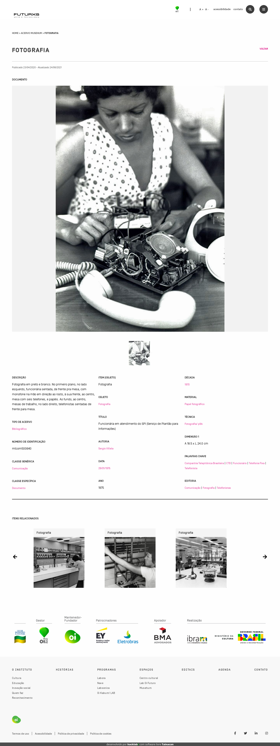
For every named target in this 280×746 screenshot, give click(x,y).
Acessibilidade (43, 733)
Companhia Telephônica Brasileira (204, 463)
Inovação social (21, 687)
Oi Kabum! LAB (106, 692)
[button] (15, 557)
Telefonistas (224, 487)
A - (207, 9)
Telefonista (191, 468)
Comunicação (20, 468)
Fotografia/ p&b (194, 423)
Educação (18, 683)
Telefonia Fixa (256, 463)
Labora (101, 678)
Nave (100, 683)
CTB (228, 463)
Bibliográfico (19, 428)
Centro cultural (149, 678)
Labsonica (103, 687)
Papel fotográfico (194, 404)
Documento (18, 488)
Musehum (146, 687)
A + (201, 9)
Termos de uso (20, 733)
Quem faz (17, 692)
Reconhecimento (22, 697)
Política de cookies (100, 733)
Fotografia (104, 404)
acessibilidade (221, 9)
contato (238, 9)
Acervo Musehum (31, 33)
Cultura (16, 678)
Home (15, 33)
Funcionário (240, 463)
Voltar (264, 48)
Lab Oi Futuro (148, 683)
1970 (187, 384)
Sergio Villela (105, 448)
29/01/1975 (104, 468)
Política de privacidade (71, 733)
